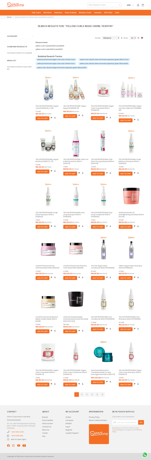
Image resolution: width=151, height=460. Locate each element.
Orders (68, 417)
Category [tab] (12, 36)
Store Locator (47, 423)
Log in (68, 427)
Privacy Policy (94, 417)
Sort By (97, 38)
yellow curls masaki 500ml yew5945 (50, 46)
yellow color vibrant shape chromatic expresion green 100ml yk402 (61, 68)
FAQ (43, 436)
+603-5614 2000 (17, 432)
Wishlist (69, 423)
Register (69, 430)
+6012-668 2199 (17, 436)
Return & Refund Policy (98, 420)
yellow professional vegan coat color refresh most (56, 59)
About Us (45, 430)
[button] (51, 117)
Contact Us (46, 427)
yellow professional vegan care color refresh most (56, 63)
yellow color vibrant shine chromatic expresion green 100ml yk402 (104, 63)
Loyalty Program (72, 433)
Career (45, 433)
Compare (69, 420)
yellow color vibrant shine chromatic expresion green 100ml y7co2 (104, 59)
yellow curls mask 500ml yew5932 (49, 49)
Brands (45, 417)
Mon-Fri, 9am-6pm (18, 439)
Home (9, 17)
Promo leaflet (47, 420)
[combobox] (104, 5)
